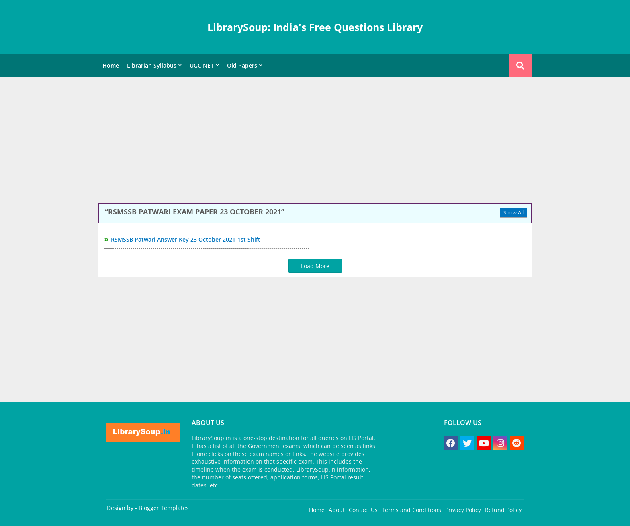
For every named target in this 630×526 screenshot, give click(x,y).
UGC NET (202, 65)
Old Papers (242, 65)
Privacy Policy (463, 510)
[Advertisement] (315, 141)
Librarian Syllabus (151, 65)
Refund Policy (503, 510)
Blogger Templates (164, 508)
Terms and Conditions (411, 510)
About (337, 510)
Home (110, 65)
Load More (315, 266)
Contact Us (363, 510)
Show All (513, 212)
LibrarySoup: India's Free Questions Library (315, 27)
